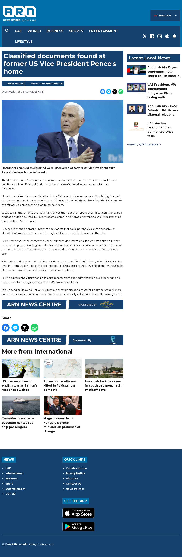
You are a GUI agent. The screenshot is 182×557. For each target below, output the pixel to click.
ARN (14, 544)
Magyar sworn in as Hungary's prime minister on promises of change (63, 414)
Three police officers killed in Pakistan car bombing (63, 375)
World (34, 31)
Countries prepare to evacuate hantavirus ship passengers (21, 412)
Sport (9, 483)
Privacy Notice (75, 473)
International (14, 473)
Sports (76, 31)
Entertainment (103, 31)
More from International (47, 83)
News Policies (75, 488)
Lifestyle (24, 42)
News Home (15, 83)
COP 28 (10, 494)
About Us (72, 478)
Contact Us (73, 483)
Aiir (25, 544)
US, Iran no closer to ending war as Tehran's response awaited (21, 375)
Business (55, 31)
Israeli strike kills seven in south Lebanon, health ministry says (104, 375)
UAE (18, 31)
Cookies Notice (76, 468)
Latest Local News (149, 57)
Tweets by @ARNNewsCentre (144, 144)
